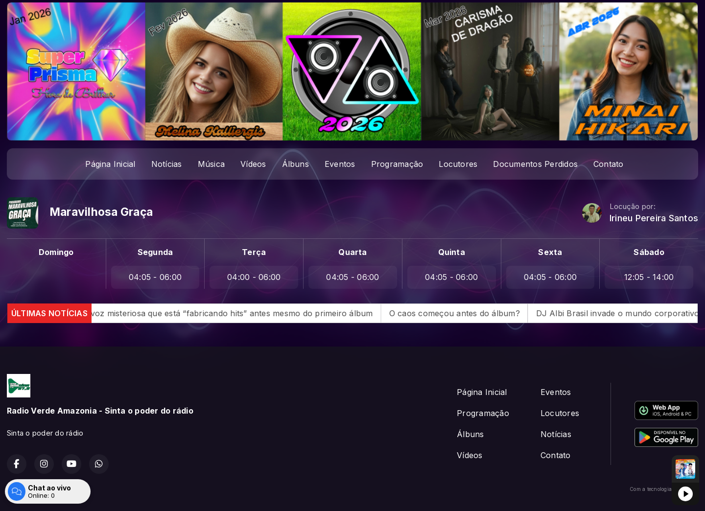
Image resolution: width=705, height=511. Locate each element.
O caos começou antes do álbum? (468, 313)
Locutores (458, 164)
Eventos (340, 164)
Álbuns (295, 164)
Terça (254, 252)
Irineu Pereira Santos (654, 218)
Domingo (56, 252)
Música (211, 164)
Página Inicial (110, 164)
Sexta (550, 252)
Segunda (155, 252)
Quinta (451, 252)
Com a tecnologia (664, 489)
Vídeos (253, 164)
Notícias (166, 164)
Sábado (649, 252)
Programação (397, 164)
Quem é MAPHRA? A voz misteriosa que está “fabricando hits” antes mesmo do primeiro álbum (203, 313)
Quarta (352, 252)
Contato (608, 164)
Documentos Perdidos (535, 164)
